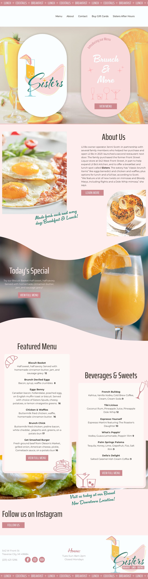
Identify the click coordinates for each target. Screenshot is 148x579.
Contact (82, 16)
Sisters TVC (9, 16)
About (70, 16)
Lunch (7, 3)
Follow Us (13, 525)
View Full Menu (29, 295)
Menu (59, 16)
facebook (28, 560)
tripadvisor (42, 560)
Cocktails (21, 3)
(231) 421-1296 (9, 559)
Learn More (92, 193)
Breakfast (38, 3)
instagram (35, 560)
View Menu (105, 106)
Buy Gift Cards (100, 16)
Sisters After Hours (124, 16)
